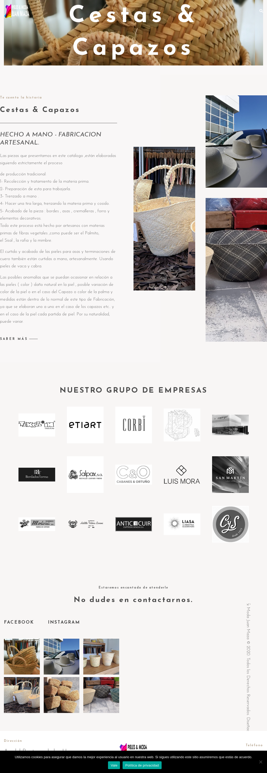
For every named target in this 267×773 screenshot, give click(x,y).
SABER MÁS (14, 339)
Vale (114, 765)
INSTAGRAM (64, 622)
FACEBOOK (20, 622)
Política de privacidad (142, 765)
